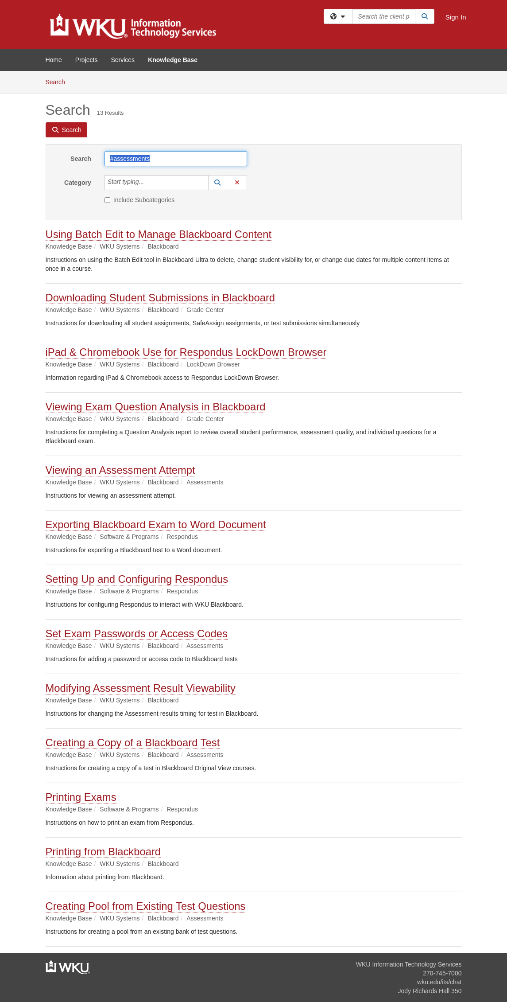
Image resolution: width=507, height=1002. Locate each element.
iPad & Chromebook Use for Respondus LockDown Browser (186, 352)
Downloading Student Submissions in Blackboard (160, 298)
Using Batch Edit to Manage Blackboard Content (159, 234)
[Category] (149, 182)
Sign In (455, 17)
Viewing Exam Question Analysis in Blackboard (156, 407)
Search (59, 81)
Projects (86, 59)
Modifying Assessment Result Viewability (141, 688)
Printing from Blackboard (103, 852)
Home (54, 59)
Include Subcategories (139, 199)
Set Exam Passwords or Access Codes (137, 633)
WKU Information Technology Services (409, 964)
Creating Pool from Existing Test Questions (146, 906)
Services (123, 59)
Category (77, 182)
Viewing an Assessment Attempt (120, 470)
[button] (218, 182)
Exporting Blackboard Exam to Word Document (156, 524)
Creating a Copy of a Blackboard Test (133, 743)
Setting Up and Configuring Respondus (137, 579)
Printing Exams (81, 797)
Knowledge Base (172, 59)
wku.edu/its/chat (439, 982)
